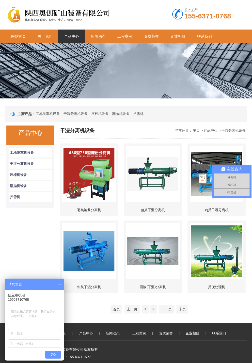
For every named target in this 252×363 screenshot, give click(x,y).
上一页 (132, 309)
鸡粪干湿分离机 (217, 210)
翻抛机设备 (120, 114)
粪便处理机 (216, 287)
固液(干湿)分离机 (153, 287)
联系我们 (204, 36)
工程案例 (124, 36)
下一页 (166, 309)
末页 (182, 309)
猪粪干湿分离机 (153, 210)
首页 (116, 309)
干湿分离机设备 (75, 114)
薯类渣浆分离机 (89, 210)
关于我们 (45, 36)
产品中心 (71, 36)
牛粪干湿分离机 (89, 287)
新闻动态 (98, 36)
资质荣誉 (151, 36)
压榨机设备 (100, 114)
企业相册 (178, 36)
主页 (196, 130)
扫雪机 (138, 114)
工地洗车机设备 (48, 114)
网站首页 (18, 36)
